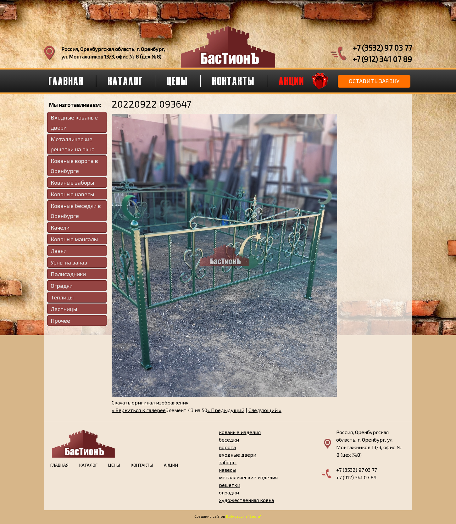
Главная (66, 80)
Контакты (233, 80)
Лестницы (64, 308)
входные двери (237, 455)
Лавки (59, 250)
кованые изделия (240, 432)
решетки (229, 485)
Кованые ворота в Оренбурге (74, 165)
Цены (177, 80)
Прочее (60, 320)
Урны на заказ (69, 262)
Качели (60, 227)
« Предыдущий (225, 410)
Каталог (125, 80)
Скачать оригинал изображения (150, 402)
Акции (291, 80)
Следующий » (264, 410)
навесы (227, 470)
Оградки (62, 285)
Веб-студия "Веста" (244, 516)
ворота (227, 447)
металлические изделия (248, 477)
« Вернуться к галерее (139, 410)
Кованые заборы (72, 182)
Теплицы (62, 297)
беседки (229, 440)
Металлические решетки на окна (73, 144)
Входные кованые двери (74, 122)
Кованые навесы (72, 194)
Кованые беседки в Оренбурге (76, 210)
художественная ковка (246, 500)
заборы (227, 462)
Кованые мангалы (74, 239)
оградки (229, 492)
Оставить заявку (374, 80)
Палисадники (68, 273)
